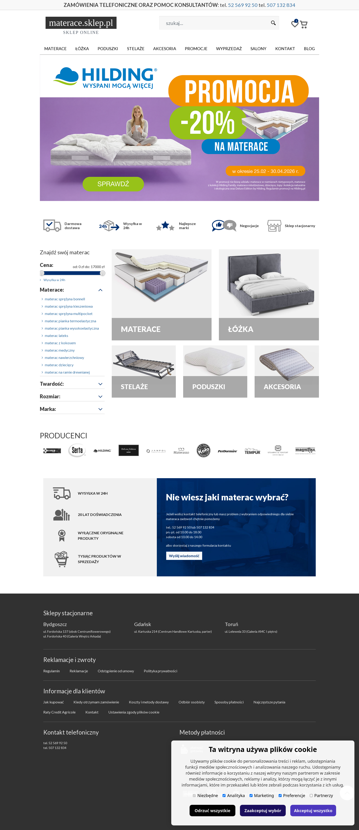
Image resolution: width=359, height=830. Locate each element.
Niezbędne (205, 795)
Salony (258, 48)
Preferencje (292, 795)
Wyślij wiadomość (184, 555)
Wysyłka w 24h (52, 280)
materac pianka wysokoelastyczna (70, 328)
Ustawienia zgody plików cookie (133, 712)
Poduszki (108, 48)
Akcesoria (164, 48)
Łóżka (82, 48)
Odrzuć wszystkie (212, 810)
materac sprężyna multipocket (67, 313)
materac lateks (55, 335)
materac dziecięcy (57, 365)
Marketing (262, 795)
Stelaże (135, 48)
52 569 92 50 (243, 5)
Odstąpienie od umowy (116, 671)
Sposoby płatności (229, 702)
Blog (309, 48)
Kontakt (285, 48)
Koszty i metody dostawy (149, 702)
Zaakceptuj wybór (263, 810)
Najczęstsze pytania (269, 702)
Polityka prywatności (160, 671)
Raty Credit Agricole (59, 712)
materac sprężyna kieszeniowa (67, 306)
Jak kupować (53, 702)
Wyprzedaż (229, 48)
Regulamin (51, 671)
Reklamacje (79, 671)
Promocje (196, 48)
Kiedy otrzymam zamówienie (96, 702)
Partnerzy (321, 795)
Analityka (234, 795)
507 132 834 (281, 5)
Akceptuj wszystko (313, 810)
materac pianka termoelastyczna (69, 321)
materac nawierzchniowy (63, 357)
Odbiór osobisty (192, 702)
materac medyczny (58, 350)
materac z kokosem (59, 343)
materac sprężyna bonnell (63, 299)
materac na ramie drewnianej (66, 372)
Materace (55, 48)
